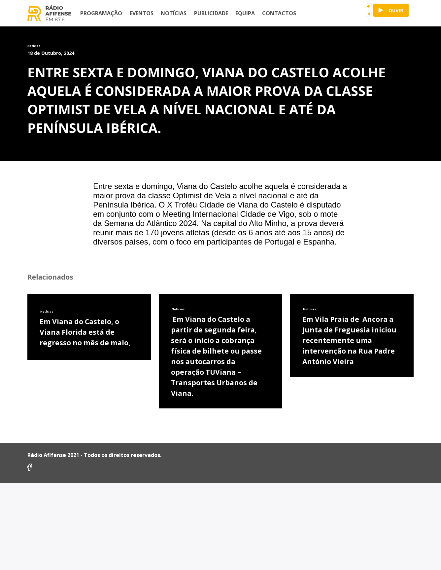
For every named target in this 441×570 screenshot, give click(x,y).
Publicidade (211, 13)
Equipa (245, 13)
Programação (101, 13)
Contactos (279, 13)
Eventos (141, 13)
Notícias (174, 13)
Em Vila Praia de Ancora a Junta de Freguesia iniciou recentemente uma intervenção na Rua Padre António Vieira (349, 486)
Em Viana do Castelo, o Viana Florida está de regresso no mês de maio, (85, 477)
